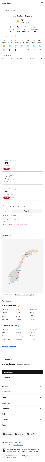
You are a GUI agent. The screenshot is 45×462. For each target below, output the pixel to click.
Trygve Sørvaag (18, 442)
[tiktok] (33, 434)
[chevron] (31, 386)
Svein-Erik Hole (18, 445)
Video (4, 425)
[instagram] (28, 434)
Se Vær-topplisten (9, 346)
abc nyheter (7, 434)
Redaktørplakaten (29, 449)
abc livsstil (19, 434)
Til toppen (7, 360)
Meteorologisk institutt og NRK (24, 295)
